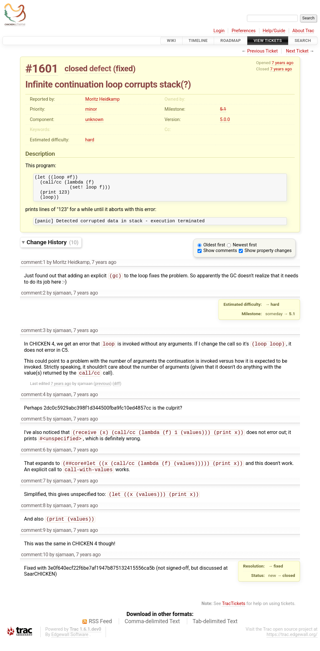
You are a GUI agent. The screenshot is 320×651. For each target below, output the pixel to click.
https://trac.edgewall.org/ (292, 645)
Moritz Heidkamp (102, 99)
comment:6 (33, 459)
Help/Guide (274, 30)
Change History (52, 247)
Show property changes (268, 256)
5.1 (223, 109)
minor (91, 109)
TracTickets (233, 615)
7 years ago (282, 62)
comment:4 (33, 402)
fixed (124, 68)
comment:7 (33, 491)
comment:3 (33, 337)
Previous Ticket (262, 51)
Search (303, 40)
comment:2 (33, 299)
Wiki (171, 40)
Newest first (245, 250)
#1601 (41, 68)
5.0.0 (225, 119)
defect (100, 68)
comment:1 (33, 268)
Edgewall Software (69, 645)
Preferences (244, 30)
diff (117, 391)
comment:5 (33, 426)
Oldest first (214, 250)
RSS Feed (100, 632)
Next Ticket (297, 51)
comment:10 (34, 566)
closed (76, 68)
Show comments (220, 256)
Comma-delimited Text (152, 632)
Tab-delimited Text (215, 632)
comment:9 (33, 541)
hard (89, 140)
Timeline (198, 40)
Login (219, 30)
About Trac (303, 30)
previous (102, 391)
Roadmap (230, 40)
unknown (94, 119)
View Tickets (268, 40)
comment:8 (33, 516)
